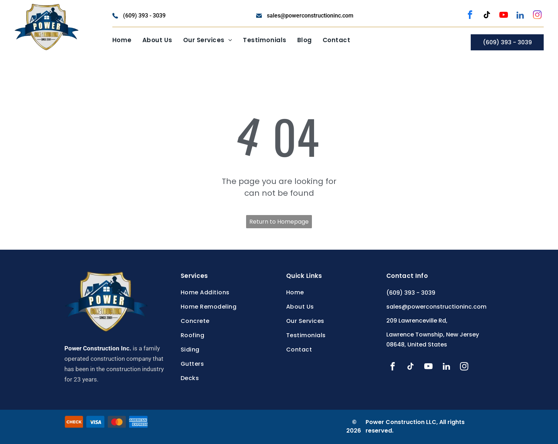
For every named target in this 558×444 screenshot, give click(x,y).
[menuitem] (122, 40)
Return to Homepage (279, 222)
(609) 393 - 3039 (144, 15)
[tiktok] (486, 16)
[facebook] (470, 16)
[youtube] (503, 16)
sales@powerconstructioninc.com (310, 15)
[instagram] (537, 16)
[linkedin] (520, 16)
